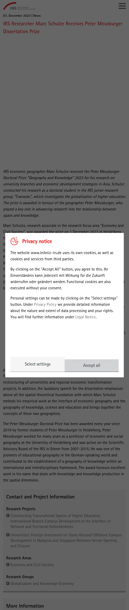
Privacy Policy (45, 304)
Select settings (37, 364)
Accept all (91, 365)
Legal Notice (85, 316)
